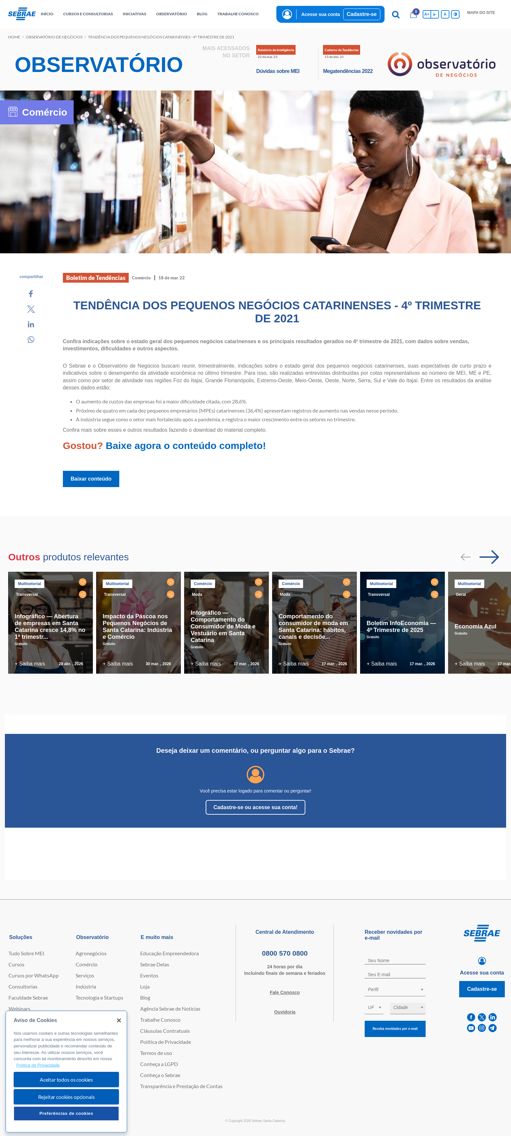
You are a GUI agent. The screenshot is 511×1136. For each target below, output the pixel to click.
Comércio (86, 964)
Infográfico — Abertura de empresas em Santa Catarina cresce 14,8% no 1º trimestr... (50, 626)
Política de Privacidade (165, 1042)
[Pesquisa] (396, 14)
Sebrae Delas (154, 964)
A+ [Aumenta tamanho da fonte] (427, 14)
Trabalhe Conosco (160, 1020)
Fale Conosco (285, 992)
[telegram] (493, 1028)
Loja (145, 986)
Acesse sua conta (320, 14)
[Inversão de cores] (455, 14)
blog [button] (202, 13)
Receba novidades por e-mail (394, 1029)
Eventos (149, 975)
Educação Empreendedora (169, 953)
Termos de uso (156, 1053)
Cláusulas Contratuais (165, 1031)
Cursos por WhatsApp (33, 975)
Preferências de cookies (66, 1113)
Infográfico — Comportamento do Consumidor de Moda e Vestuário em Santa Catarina (223, 626)
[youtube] (471, 1028)
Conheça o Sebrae (160, 1075)
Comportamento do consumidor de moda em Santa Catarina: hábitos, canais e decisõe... (313, 626)
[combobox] (395, 990)
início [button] (47, 13)
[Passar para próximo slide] (489, 557)
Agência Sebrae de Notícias (170, 1008)
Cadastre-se (362, 14)
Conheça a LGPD (159, 1064)
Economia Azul (475, 626)
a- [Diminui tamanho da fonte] (434, 14)
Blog (145, 997)
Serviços (85, 975)
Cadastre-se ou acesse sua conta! (255, 807)
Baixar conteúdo (91, 479)
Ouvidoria (284, 1012)
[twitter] (482, 1017)
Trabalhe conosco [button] (238, 13)
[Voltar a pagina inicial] (22, 14)
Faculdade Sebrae (28, 997)
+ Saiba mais (30, 663)
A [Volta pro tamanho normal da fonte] (445, 14)
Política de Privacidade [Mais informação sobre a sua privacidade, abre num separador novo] (38, 1065)
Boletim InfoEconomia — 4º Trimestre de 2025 (401, 626)
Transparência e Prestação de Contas (181, 1086)
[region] (66, 1071)
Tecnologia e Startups (99, 997)
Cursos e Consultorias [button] (88, 13)
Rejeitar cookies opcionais (66, 1097)
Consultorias (22, 986)
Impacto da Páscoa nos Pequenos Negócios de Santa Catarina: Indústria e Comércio (137, 626)
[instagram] (482, 1028)
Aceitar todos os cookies (66, 1079)
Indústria (86, 986)
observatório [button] (171, 13)
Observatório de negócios (54, 37)
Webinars (19, 1008)
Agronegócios (91, 953)
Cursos (16, 964)
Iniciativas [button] (134, 13)
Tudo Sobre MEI (26, 953)
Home (14, 37)
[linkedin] (493, 1017)
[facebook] (471, 1017)
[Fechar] (119, 1020)
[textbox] (398, 989)
